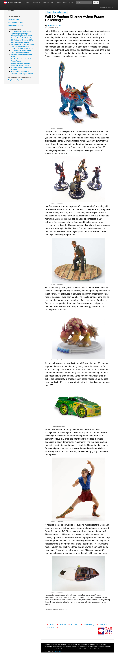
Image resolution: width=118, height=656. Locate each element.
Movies (46, 2)
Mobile (63, 624)
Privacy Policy (57, 651)
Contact (75, 624)
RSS (52, 624)
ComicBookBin (12, 2)
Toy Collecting (59, 12)
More (65, 2)
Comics (27, 2)
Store (59, 2)
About (71, 2)
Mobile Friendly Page (15, 25)
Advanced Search (106, 7)
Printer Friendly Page (15, 22)
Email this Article (14, 20)
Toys (52, 2)
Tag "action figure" (15, 80)
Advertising (89, 624)
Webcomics (37, 2)
